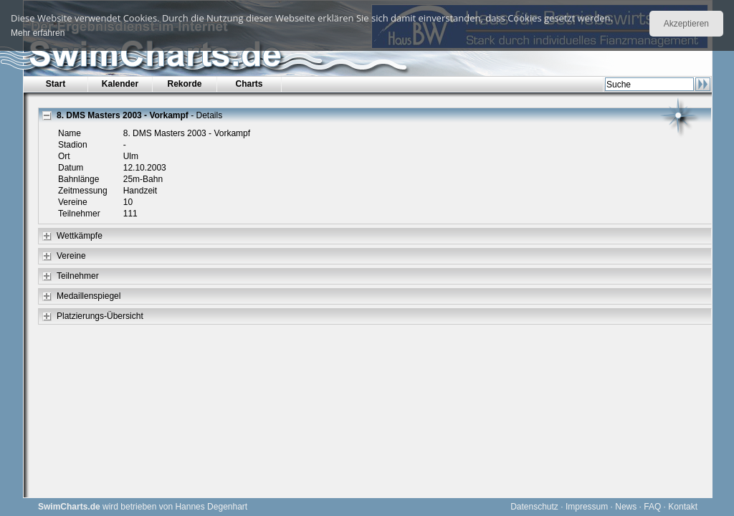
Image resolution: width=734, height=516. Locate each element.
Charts (248, 84)
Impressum (587, 507)
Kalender (120, 84)
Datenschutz (534, 507)
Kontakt (682, 507)
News (626, 507)
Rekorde (184, 84)
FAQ (652, 507)
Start (55, 84)
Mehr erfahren (38, 33)
